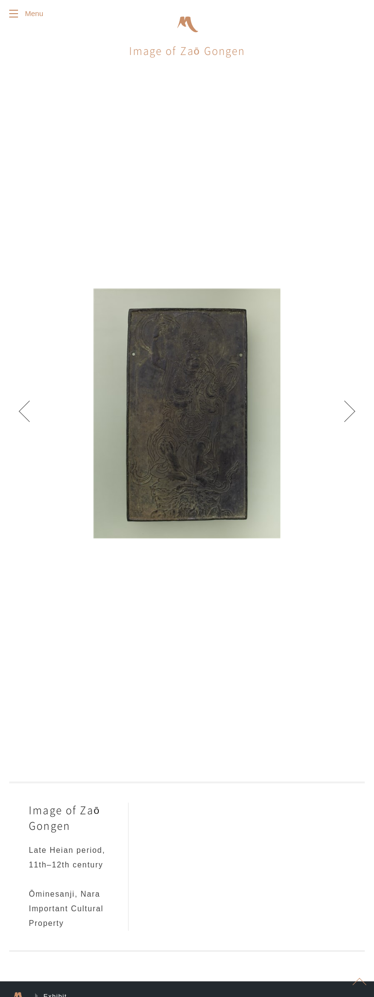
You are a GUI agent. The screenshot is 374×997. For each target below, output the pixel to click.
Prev (29, 415)
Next (345, 415)
